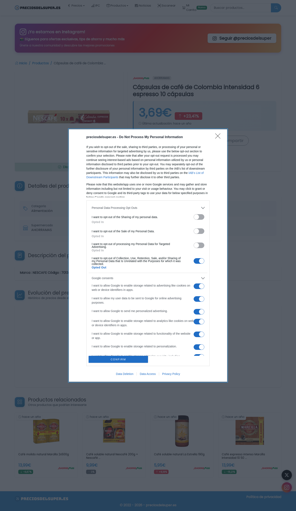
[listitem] (148, 208)
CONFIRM (118, 359)
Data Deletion (124, 374)
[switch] (199, 217)
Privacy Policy (171, 374)
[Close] (219, 137)
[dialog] (148, 255)
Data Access (148, 374)
